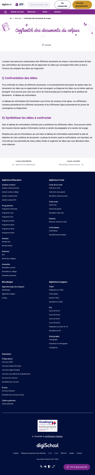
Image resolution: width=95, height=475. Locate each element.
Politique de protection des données (33, 453)
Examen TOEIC (54, 298)
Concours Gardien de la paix (11, 366)
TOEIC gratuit (53, 294)
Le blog (4, 298)
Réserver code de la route (58, 222)
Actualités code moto (56, 213)
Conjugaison (53, 347)
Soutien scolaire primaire (10, 188)
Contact (79, 453)
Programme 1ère (7, 213)
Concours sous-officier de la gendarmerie (16, 374)
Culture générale (7, 404)
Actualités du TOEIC (56, 302)
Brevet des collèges (9, 258)
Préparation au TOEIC (56, 290)
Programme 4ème (8, 225)
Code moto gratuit (55, 209)
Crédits (71, 453)
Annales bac (6, 242)
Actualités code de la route (58, 196)
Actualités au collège (9, 271)
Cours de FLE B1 (54, 319)
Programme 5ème (8, 229)
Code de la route (54, 188)
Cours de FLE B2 (54, 323)
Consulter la (47, 436)
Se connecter (62, 4)
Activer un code (17, 12)
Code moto (53, 205)
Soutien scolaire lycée (9, 196)
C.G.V (56, 453)
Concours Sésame (8, 391)
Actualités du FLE (55, 331)
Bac (3, 255)
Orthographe (53, 340)
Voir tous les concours (10, 378)
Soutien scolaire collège (10, 192)
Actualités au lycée (8, 267)
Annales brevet (7, 246)
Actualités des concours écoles (13, 395)
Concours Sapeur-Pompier (11, 370)
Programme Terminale (9, 209)
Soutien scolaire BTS (9, 200)
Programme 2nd (7, 217)
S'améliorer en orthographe (58, 344)
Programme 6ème (8, 233)
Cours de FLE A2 (54, 315)
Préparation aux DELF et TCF (58, 327)
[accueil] (5, 11)
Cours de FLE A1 (54, 311)
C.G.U (50, 453)
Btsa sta (18, 18)
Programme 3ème (8, 221)
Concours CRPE (7, 362)
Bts (11, 18)
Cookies (16, 453)
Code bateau (53, 231)
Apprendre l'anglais (8, 294)
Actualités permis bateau (57, 235)
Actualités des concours (10, 382)
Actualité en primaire (9, 275)
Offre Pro (64, 453)
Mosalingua (6, 290)
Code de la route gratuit (57, 192)
